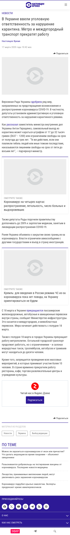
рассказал (13, 124)
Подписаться (35, 400)
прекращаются (35, 310)
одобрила (36, 101)
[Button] (60, 53)
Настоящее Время (11, 41)
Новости (7, 13)
